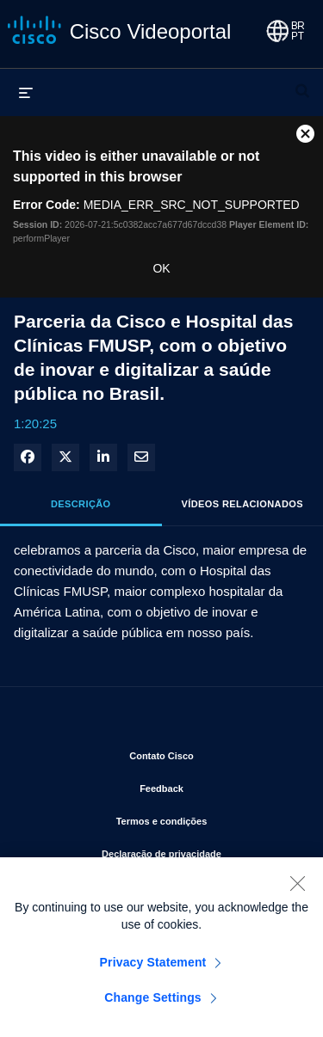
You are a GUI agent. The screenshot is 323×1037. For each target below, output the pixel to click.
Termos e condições (206, 817)
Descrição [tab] (81, 504)
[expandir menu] (26, 92)
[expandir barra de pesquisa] (302, 83)
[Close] (297, 887)
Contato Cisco (212, 752)
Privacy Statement (153, 966)
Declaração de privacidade (199, 850)
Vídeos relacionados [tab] (242, 504)
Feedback (218, 785)
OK (161, 268)
